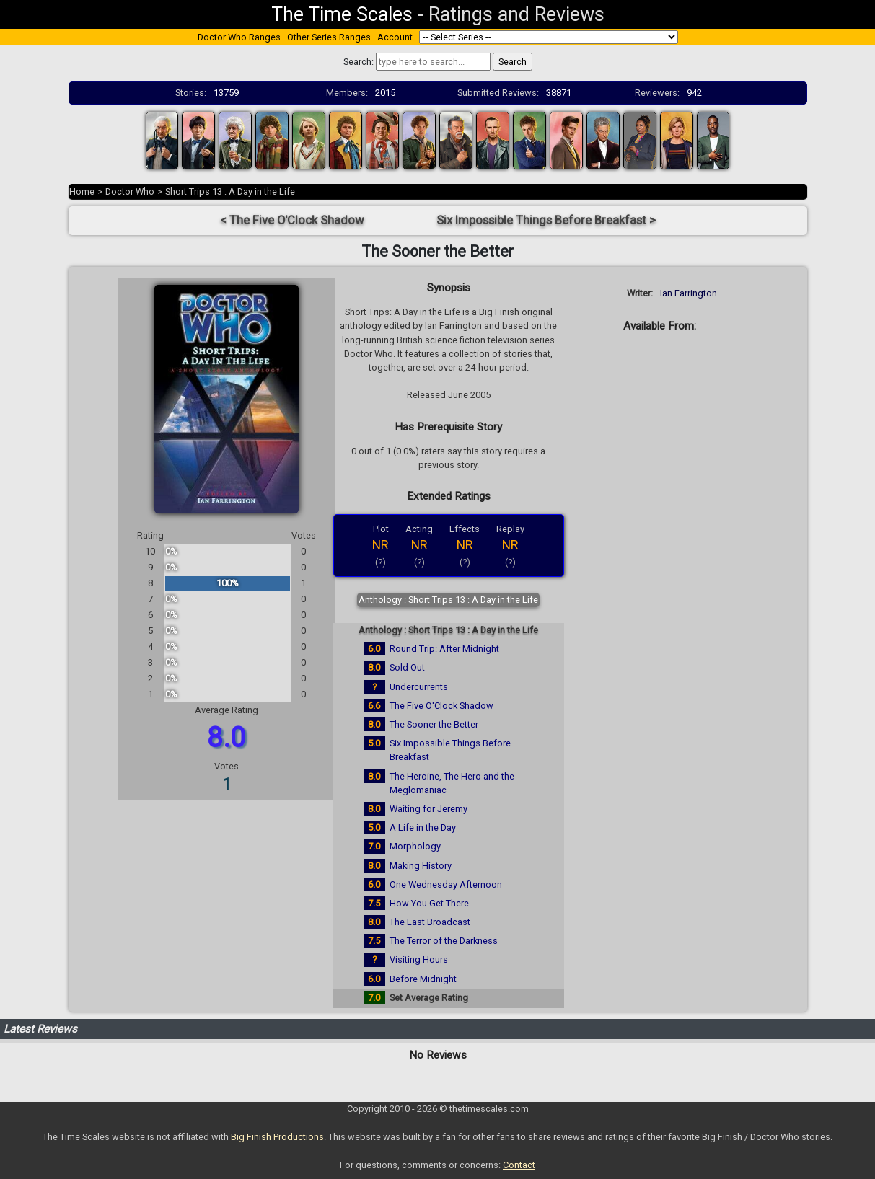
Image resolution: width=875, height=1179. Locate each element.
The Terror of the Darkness (444, 940)
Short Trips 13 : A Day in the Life (230, 191)
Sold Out (407, 667)
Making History (421, 865)
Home (81, 191)
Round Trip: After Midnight (444, 648)
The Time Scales (342, 14)
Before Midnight (423, 978)
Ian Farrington (688, 293)
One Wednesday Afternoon (446, 884)
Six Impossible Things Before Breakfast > (546, 220)
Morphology (415, 846)
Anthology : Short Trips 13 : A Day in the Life (448, 599)
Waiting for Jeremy (428, 808)
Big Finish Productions (277, 1136)
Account (395, 37)
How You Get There (429, 903)
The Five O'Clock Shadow (441, 705)
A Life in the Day (423, 827)
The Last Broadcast (430, 922)
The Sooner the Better (434, 724)
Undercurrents (419, 686)
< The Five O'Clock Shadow (292, 220)
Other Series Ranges (329, 37)
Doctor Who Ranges (239, 37)
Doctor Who (129, 191)
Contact (519, 1165)
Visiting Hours (419, 959)
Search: (358, 61)
